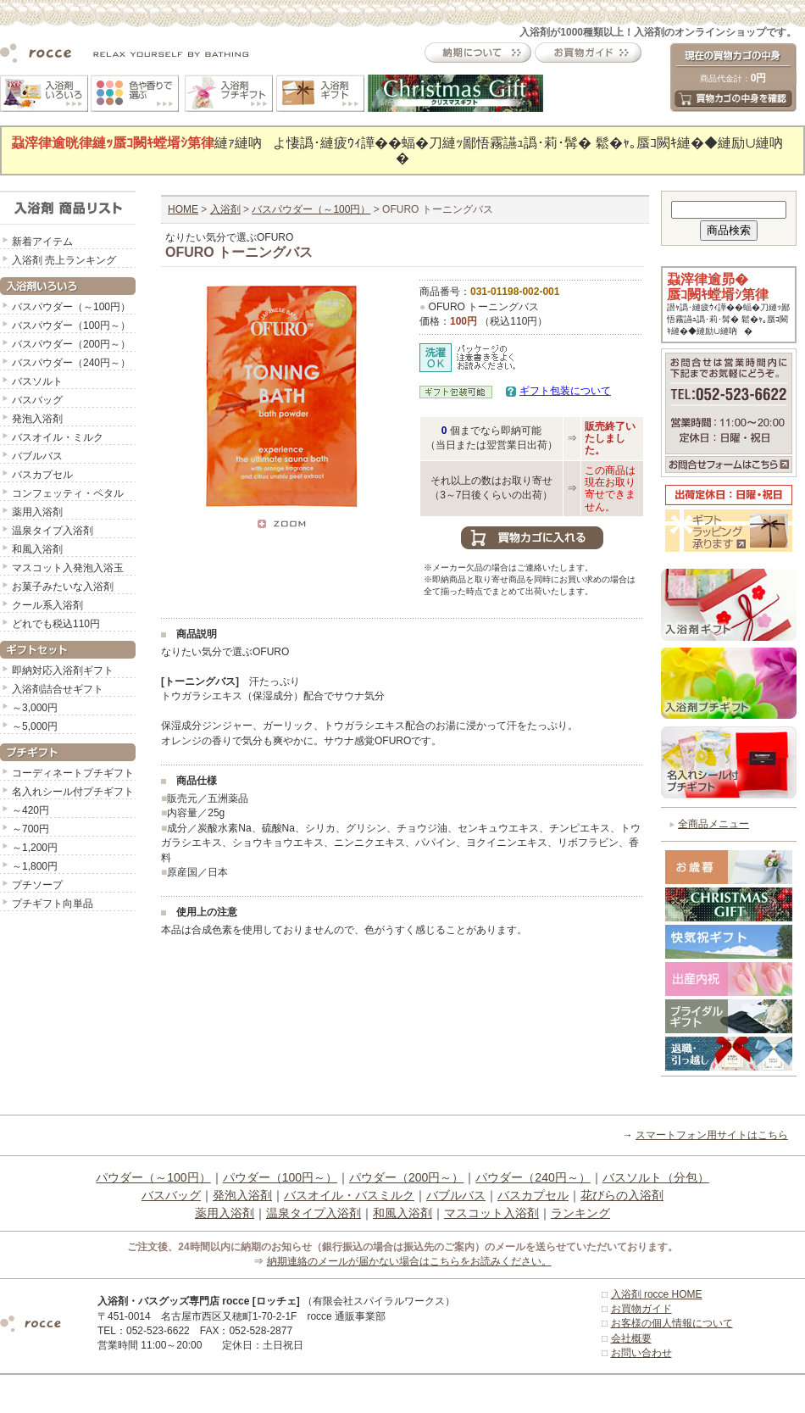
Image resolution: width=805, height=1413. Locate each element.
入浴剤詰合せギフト (57, 689)
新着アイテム (42, 242)
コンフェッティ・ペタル (68, 493)
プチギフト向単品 (52, 904)
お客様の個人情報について (672, 1323)
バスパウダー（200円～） (71, 344)
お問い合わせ (641, 1353)
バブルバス (37, 456)
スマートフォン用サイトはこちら (712, 1135)
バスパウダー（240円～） (71, 363)
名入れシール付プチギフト (73, 792)
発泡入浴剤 (37, 419)
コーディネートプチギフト (73, 773)
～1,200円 (35, 848)
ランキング (580, 1213)
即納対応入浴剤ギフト (63, 670)
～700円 (30, 829)
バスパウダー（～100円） (71, 307)
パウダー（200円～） (406, 1177)
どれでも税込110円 (56, 624)
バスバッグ (37, 400)
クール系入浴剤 (47, 605)
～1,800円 (35, 866)
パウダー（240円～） (532, 1177)
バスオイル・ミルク (57, 437)
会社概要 (631, 1338)
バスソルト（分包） (655, 1177)
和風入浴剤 (37, 549)
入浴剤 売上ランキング (64, 260)
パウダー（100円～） (280, 1177)
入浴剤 (225, 209)
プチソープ (37, 885)
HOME (183, 209)
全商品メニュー (713, 824)
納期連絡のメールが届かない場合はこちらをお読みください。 (409, 1261)
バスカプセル (42, 475)
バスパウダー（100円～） (71, 325)
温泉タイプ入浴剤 (52, 531)
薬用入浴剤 (37, 512)
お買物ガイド (641, 1309)
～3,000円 (35, 708)
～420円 (30, 810)
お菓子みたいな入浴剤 (63, 586)
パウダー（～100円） (153, 1177)
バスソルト (37, 381)
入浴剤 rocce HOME (656, 1294)
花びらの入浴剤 (621, 1195)
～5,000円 (35, 726)
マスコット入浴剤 (491, 1213)
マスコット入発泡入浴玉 (68, 568)
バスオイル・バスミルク (349, 1195)
